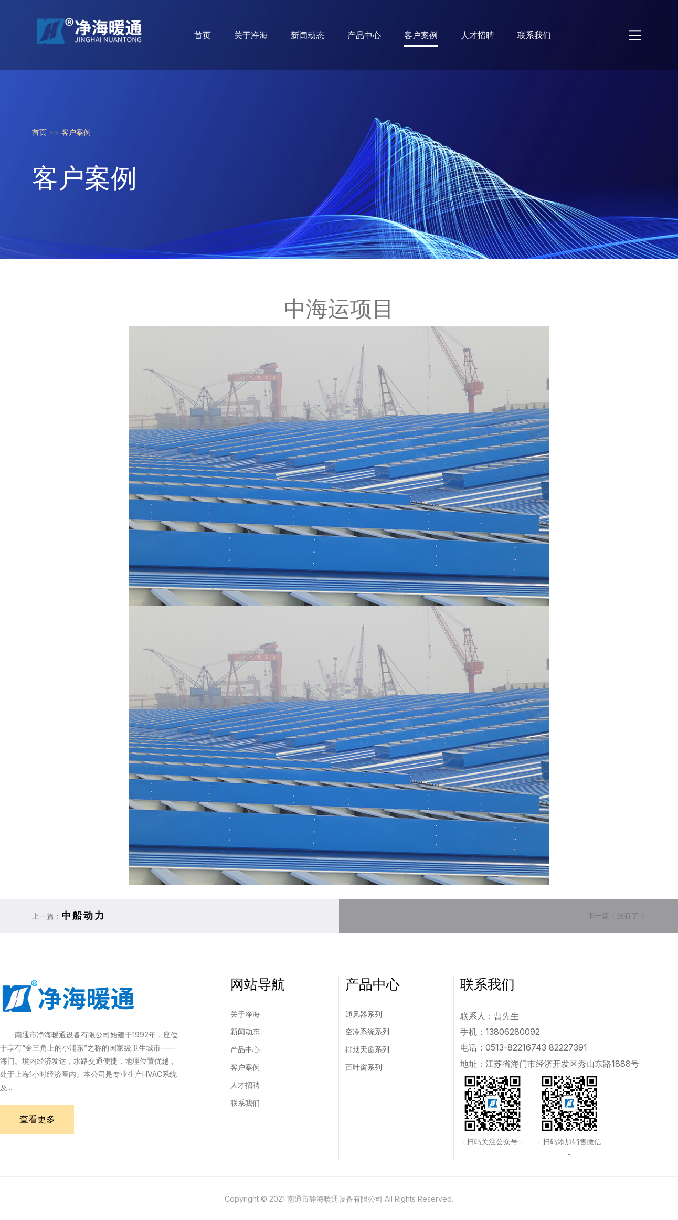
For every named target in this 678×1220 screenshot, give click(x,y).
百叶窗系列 (363, 1067)
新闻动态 (307, 35)
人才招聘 (477, 35)
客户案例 (421, 35)
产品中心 (364, 35)
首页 (202, 35)
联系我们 (534, 35)
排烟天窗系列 (367, 1049)
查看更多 (40, 1120)
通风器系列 (363, 1014)
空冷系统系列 (367, 1031)
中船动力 (83, 915)
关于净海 (251, 35)
